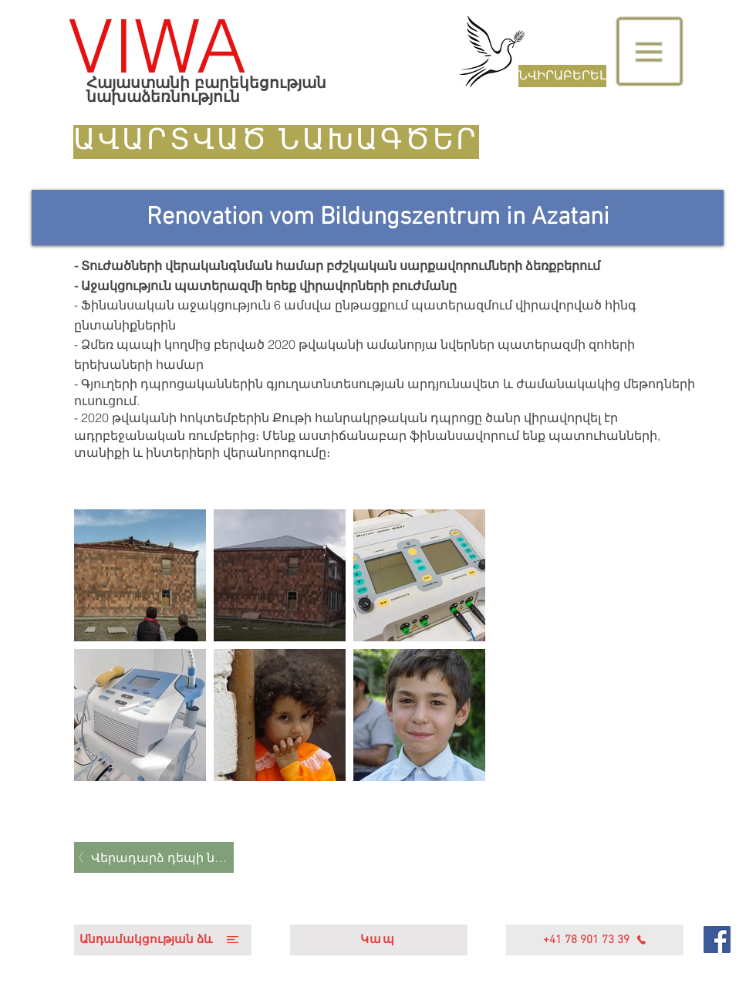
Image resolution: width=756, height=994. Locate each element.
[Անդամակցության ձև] (162, 940)
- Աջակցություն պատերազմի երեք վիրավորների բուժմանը (265, 285)
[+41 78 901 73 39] (594, 940)
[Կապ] (378, 940)
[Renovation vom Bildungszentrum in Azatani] (378, 217)
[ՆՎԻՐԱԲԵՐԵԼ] (562, 76)
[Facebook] (717, 939)
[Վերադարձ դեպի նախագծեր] (154, 857)
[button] (649, 51)
